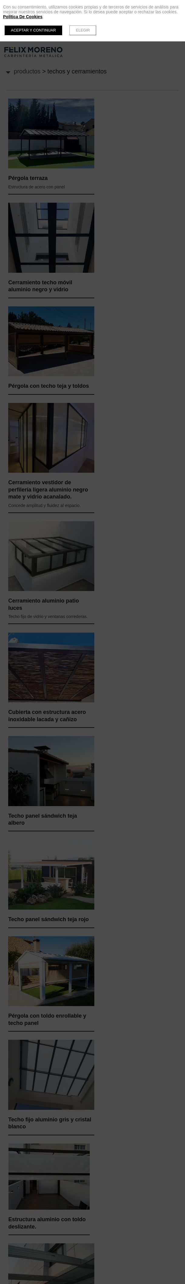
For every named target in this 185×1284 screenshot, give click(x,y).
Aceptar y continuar (33, 30)
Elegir (83, 30)
